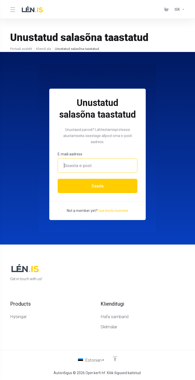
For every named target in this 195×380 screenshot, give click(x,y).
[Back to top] (115, 359)
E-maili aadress (70, 154)
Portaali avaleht (21, 49)
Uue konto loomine (113, 211)
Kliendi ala (43, 49)
